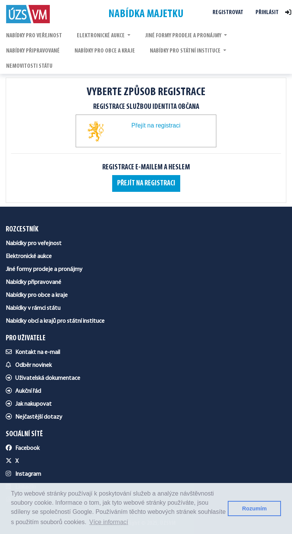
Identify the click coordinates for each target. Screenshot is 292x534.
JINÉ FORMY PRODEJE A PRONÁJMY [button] (183, 36)
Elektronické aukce (29, 256)
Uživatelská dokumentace (43, 378)
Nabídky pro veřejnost (34, 244)
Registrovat (228, 13)
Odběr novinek (29, 365)
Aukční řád (23, 391)
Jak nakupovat (29, 404)
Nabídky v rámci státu (33, 308)
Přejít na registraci (146, 183)
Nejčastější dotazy (34, 417)
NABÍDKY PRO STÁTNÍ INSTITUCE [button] (186, 51)
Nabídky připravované (33, 282)
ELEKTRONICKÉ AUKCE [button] (101, 36)
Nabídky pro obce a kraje (37, 295)
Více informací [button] (108, 522)
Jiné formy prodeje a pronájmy (44, 269)
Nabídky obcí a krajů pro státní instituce (55, 321)
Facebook (23, 448)
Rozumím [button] (254, 508)
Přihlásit (267, 13)
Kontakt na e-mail (33, 352)
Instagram (23, 474)
